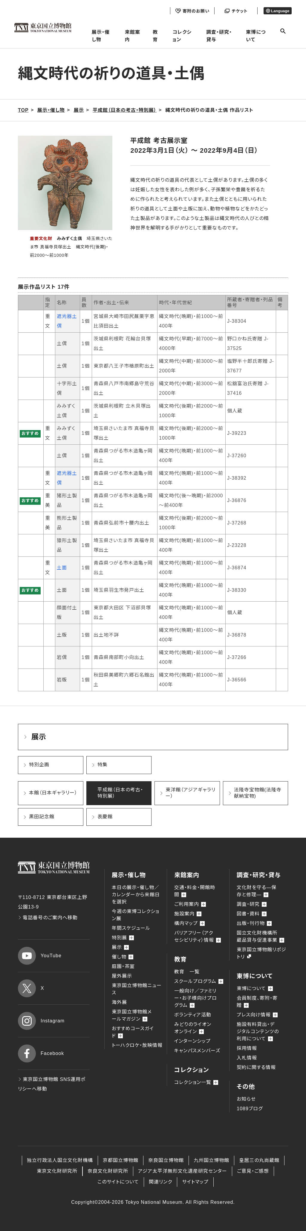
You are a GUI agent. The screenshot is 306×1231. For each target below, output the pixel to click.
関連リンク (160, 1181)
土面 (62, 567)
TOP (23, 110)
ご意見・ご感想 (253, 1171)
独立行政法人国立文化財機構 (60, 1160)
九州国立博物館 (211, 1160)
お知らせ (246, 1099)
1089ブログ (250, 1108)
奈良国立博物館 (166, 1160)
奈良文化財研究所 (108, 1171)
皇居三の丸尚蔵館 (259, 1160)
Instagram (41, 1021)
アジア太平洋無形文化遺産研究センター (182, 1171)
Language (278, 11)
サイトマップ (195, 1181)
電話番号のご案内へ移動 (48, 917)
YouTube (40, 956)
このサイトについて (118, 1181)
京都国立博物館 (120, 1160)
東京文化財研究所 (57, 1171)
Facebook (41, 1053)
